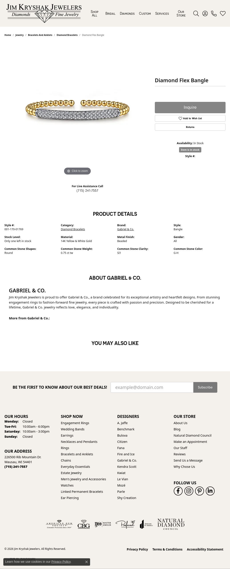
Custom (145, 13)
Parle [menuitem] (121, 491)
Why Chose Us (184, 466)
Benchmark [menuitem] (125, 429)
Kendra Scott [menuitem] (126, 466)
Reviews (180, 454)
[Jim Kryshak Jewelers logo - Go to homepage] (44, 13)
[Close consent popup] (86, 562)
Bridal (110, 13)
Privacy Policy (137, 549)
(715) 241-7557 (87, 191)
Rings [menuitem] (65, 448)
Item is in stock (190, 149)
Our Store (181, 13)
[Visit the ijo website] (103, 524)
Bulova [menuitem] (122, 435)
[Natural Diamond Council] (170, 524)
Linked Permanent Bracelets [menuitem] (82, 491)
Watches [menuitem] (67, 485)
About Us (181, 423)
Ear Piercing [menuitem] (70, 498)
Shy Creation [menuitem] (126, 498)
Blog (177, 429)
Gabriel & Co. (125, 229)
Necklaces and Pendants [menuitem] (79, 442)
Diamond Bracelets (73, 229)
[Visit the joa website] (146, 524)
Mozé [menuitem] (121, 485)
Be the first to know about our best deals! (60, 387)
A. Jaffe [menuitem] (122, 423)
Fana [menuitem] (121, 448)
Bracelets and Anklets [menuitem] (77, 454)
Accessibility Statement (205, 549)
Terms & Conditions (167, 549)
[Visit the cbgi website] (83, 524)
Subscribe (205, 387)
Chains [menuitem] (66, 460)
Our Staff (180, 448)
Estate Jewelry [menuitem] (71, 473)
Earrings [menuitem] (67, 435)
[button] (196, 13)
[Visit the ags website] (59, 524)
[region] (77, 109)
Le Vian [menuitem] (122, 479)
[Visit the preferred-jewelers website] (125, 524)
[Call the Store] (15, 466)
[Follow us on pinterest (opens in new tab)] (199, 491)
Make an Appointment (190, 442)
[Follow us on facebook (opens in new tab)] (178, 491)
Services (162, 13)
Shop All (94, 13)
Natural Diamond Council (193, 435)
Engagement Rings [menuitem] (75, 423)
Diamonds (127, 13)
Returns (190, 127)
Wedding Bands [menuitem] (73, 429)
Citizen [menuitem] (122, 442)
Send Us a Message (188, 460)
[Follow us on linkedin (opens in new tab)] (210, 491)
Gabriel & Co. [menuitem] (127, 460)
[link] (214, 13)
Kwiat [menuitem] (121, 473)
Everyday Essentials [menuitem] (75, 466)
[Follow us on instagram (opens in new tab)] (188, 491)
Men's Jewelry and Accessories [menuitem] (83, 479)
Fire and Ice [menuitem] (126, 454)
